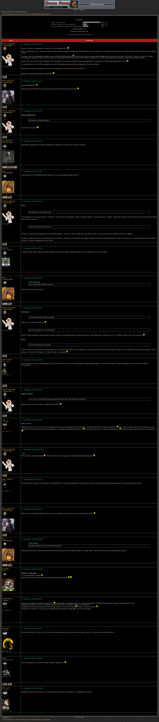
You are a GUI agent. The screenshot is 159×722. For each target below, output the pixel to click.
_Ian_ (4, 419)
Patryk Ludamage (8, 44)
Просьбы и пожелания (22, 14)
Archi (4, 658)
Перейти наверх (79, 717)
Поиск (77, 9)
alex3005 (5, 569)
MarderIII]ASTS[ (8, 81)
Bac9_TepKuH (7, 479)
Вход (82, 9)
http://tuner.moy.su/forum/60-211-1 (74, 68)
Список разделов (8, 14)
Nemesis (5, 248)
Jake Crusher (7, 360)
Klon (4, 171)
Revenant (5, 628)
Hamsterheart (7, 599)
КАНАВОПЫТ (7, 141)
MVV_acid (5, 688)
